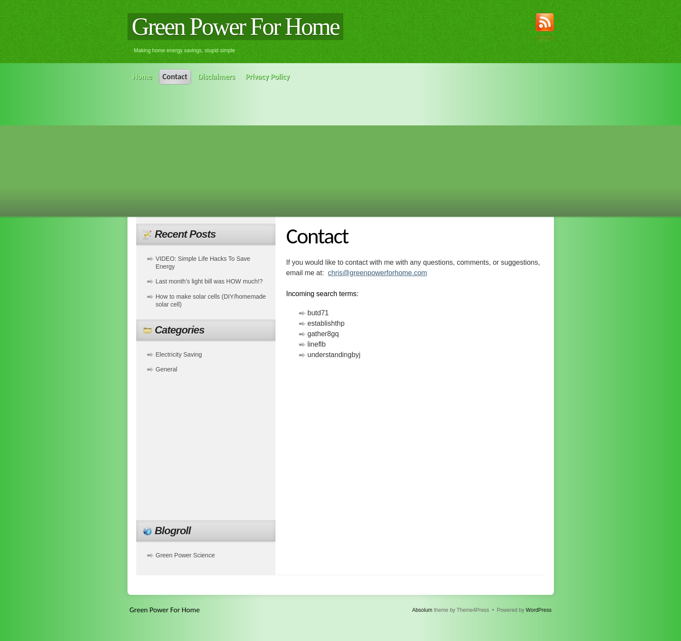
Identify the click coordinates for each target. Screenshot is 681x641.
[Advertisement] (341, 149)
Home (142, 76)
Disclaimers (216, 76)
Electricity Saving (179, 354)
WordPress (538, 610)
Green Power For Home (235, 26)
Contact (174, 76)
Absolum (422, 610)
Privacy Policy (267, 76)
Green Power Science (185, 555)
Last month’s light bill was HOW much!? (209, 281)
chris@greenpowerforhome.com (377, 273)
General (167, 369)
